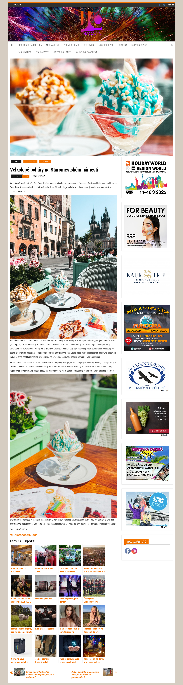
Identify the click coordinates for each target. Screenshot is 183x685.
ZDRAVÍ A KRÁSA (71, 45)
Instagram (164, 5)
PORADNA (122, 45)
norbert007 (39, 176)
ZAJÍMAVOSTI (42, 52)
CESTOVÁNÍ (89, 45)
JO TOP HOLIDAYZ (62, 52)
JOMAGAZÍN (16, 5)
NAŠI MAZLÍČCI (25, 52)
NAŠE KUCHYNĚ (106, 45)
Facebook (159, 5)
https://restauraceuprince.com (23, 535)
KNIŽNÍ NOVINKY (139, 45)
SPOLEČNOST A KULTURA (30, 45)
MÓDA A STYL (52, 45)
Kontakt (171, 5)
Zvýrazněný (44, 161)
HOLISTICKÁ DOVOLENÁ (86, 52)
